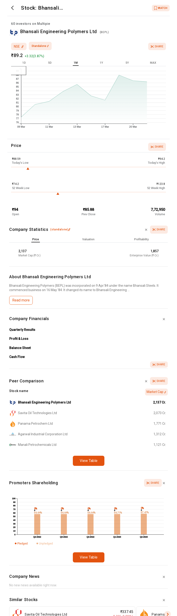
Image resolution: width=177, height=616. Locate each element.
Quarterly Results (22, 330)
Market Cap (156, 392)
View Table (88, 460)
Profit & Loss (18, 339)
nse (19, 46)
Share (157, 46)
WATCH (160, 8)
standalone (40, 46)
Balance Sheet (20, 348)
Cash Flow (17, 357)
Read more (21, 300)
